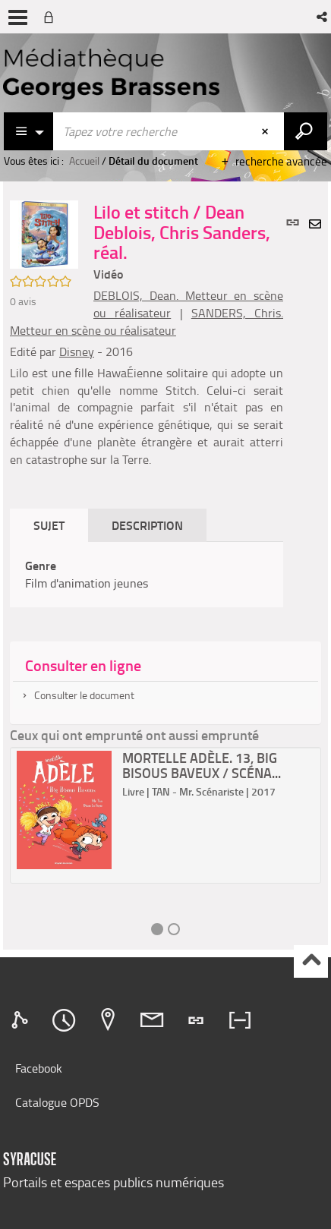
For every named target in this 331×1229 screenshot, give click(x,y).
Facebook (38, 1068)
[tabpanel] (146, 574)
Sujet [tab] (49, 525)
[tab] (22, 1020)
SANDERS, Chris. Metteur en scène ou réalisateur (146, 321)
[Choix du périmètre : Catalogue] (29, 131)
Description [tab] (147, 525)
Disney (76, 351)
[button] (323, 16)
